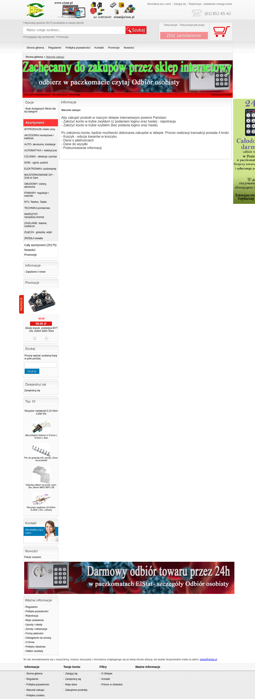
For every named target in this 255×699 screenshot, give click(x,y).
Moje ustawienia (35, 620)
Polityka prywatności (37, 611)
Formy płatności (35, 633)
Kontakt (105, 679)
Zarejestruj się (32, 390)
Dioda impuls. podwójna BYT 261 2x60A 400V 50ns (41, 329)
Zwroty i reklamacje (36, 629)
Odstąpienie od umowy (38, 637)
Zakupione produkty (76, 689)
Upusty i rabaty (34, 624)
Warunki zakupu (53, 56)
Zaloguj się (180, 4)
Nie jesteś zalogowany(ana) (37, 95)
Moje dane (71, 684)
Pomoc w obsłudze (112, 684)
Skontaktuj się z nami (159, 4)
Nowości (30, 250)
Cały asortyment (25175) (40, 245)
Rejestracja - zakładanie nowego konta (210, 4)
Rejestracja (32, 615)
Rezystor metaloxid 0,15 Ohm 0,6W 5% (41, 412)
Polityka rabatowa (36, 646)
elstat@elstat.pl (208, 659)
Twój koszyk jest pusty (221, 95)
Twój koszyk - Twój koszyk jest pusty (184, 25)
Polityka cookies (35, 695)
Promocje (63, 37)
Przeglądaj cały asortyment (39, 37)
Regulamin (32, 606)
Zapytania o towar (36, 271)
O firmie (30, 642)
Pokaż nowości (32, 557)
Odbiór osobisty (34, 651)
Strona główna (34, 673)
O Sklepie (106, 673)
